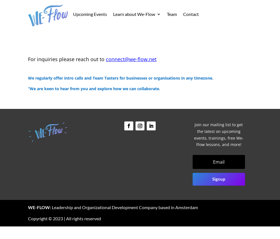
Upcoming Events (90, 14)
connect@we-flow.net (131, 59)
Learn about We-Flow (134, 14)
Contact (191, 14)
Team (172, 14)
